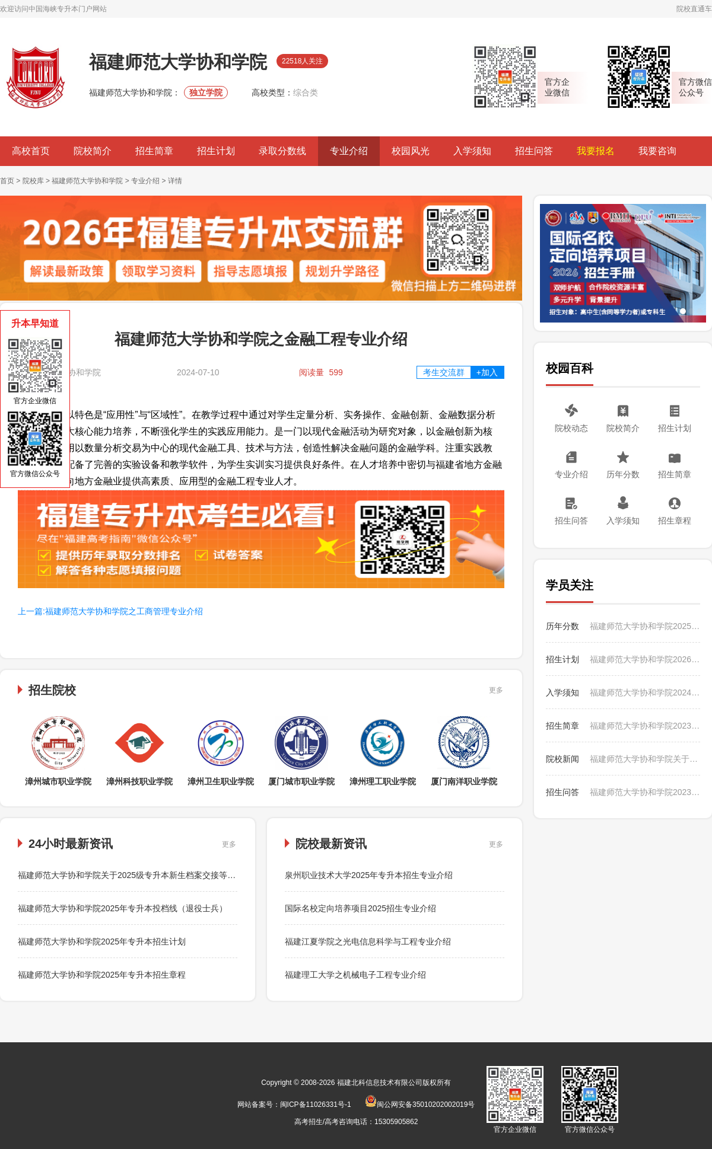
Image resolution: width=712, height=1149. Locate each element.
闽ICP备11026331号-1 (315, 1104)
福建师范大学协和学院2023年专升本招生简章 (645, 725)
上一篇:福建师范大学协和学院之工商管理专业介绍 (110, 611)
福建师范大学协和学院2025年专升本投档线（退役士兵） (122, 908)
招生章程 (674, 520)
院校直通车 (694, 9)
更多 (496, 690)
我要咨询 (657, 151)
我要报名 (596, 151)
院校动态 (571, 428)
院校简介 (93, 151)
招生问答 (534, 151)
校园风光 (411, 151)
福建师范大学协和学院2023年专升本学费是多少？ (645, 792)
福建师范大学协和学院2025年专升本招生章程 (102, 974)
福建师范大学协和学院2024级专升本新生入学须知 (645, 692)
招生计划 (216, 151)
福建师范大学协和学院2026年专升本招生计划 (645, 659)
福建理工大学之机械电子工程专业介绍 (355, 974)
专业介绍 (349, 151)
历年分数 (623, 474)
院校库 (33, 181)
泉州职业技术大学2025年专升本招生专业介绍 (369, 875)
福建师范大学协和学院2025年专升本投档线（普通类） (645, 626)
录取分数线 (282, 151)
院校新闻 (562, 759)
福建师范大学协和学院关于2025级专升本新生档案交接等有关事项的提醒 (151, 875)
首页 (7, 181)
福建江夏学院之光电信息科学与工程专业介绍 (368, 941)
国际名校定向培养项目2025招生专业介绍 (360, 908)
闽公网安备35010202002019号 (420, 1104)
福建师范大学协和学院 (87, 181)
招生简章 (154, 151)
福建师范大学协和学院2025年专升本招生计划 (102, 941)
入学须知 (472, 151)
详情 (175, 181)
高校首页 (31, 151)
